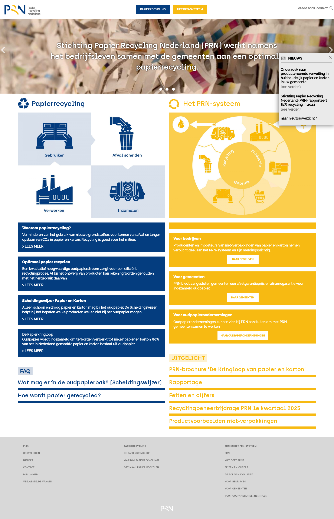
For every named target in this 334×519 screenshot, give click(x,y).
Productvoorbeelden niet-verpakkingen (223, 421)
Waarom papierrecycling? (141, 460)
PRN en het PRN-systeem (241, 446)
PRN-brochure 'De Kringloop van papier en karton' (237, 369)
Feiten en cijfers (191, 395)
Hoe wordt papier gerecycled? (59, 395)
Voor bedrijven (235, 481)
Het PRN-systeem (190, 9)
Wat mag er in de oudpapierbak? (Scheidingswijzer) (90, 382)
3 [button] (173, 89)
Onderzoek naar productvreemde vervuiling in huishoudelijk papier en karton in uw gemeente (305, 76)
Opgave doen (306, 8)
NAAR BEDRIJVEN (242, 259)
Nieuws (28, 460)
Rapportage (185, 382)
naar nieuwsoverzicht (299, 118)
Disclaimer (30, 474)
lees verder (291, 87)
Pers (26, 446)
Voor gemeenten (236, 488)
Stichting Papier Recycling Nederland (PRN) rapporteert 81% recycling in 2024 (304, 100)
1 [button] (160, 89)
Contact (322, 8)
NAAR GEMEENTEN (242, 297)
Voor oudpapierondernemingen (246, 496)
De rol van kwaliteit (239, 474)
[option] (167, 56)
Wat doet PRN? (234, 460)
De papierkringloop (137, 453)
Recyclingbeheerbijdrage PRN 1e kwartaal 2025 (234, 408)
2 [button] (167, 89)
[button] (5, 49)
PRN (227, 453)
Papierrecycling (153, 9)
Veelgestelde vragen (37, 481)
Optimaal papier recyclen (141, 467)
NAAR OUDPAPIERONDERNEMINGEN (243, 335)
